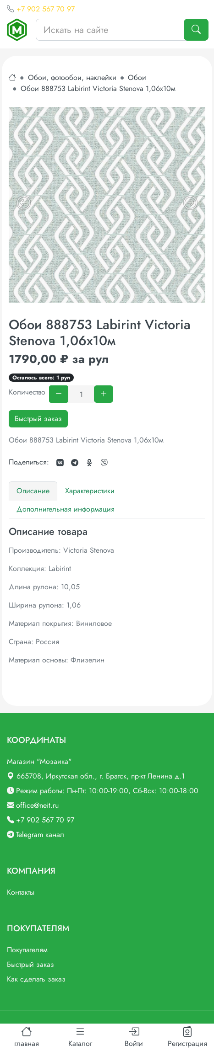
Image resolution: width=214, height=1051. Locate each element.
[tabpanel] (107, 596)
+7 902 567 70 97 (45, 9)
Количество (27, 392)
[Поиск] (196, 30)
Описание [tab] (32, 490)
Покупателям (27, 949)
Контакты (20, 892)
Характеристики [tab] (90, 490)
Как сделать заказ (36, 979)
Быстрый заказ (38, 418)
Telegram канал (40, 834)
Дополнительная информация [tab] (65, 509)
